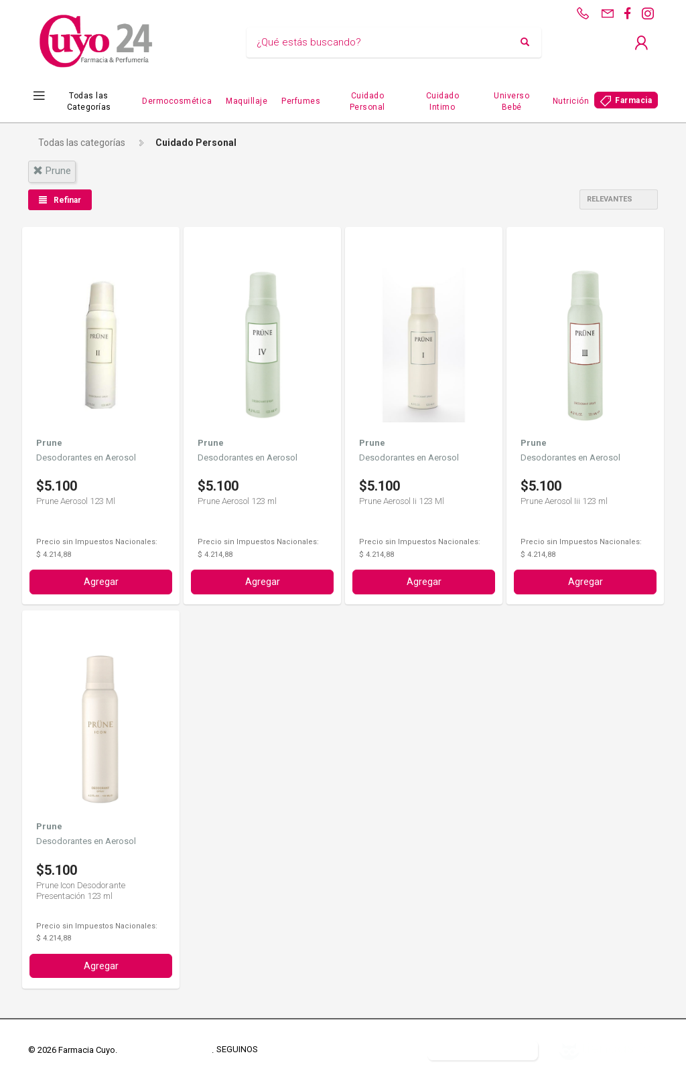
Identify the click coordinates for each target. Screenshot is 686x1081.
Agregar (101, 582)
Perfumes (300, 101)
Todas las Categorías (89, 101)
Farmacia (633, 100)
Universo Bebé (511, 101)
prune (52, 171)
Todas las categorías (81, 142)
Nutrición (571, 101)
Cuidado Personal (367, 101)
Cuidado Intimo (443, 101)
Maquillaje (246, 101)
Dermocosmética (177, 101)
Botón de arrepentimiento (482, 1050)
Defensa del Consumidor (366, 1050)
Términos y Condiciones (165, 1050)
